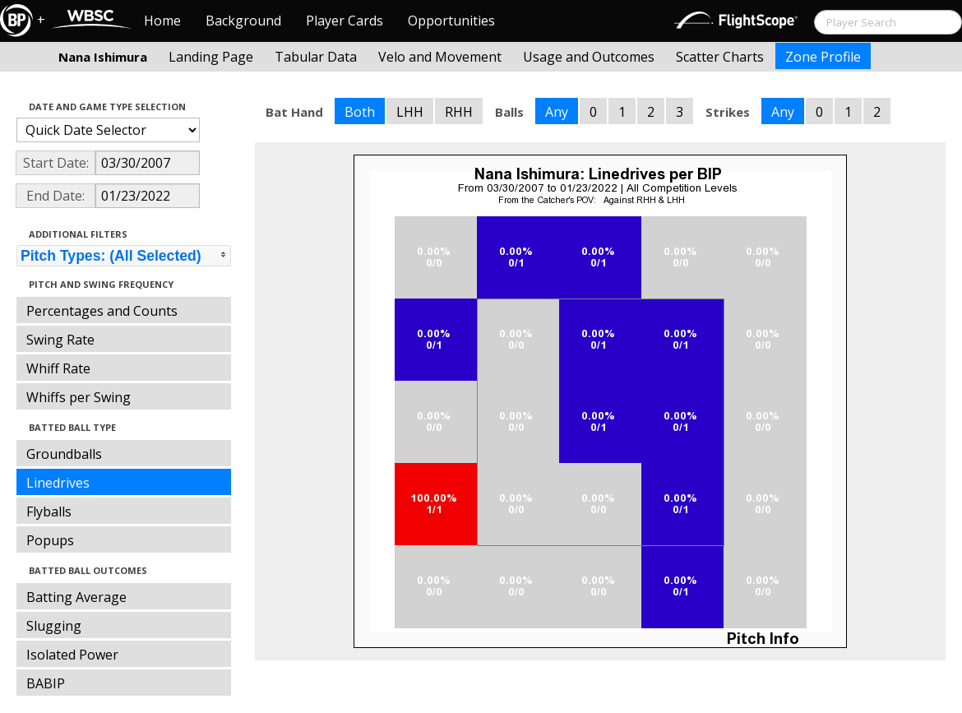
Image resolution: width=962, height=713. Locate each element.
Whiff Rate (58, 368)
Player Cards (344, 21)
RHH (459, 112)
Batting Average (76, 597)
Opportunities (451, 21)
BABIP (45, 683)
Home (162, 21)
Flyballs (49, 511)
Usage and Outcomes (588, 57)
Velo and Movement (440, 57)
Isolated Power (72, 655)
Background (243, 21)
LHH (409, 112)
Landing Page (211, 57)
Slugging (53, 626)
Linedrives (58, 483)
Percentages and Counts (102, 311)
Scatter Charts (720, 57)
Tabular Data (316, 57)
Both (360, 112)
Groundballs (64, 454)
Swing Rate (60, 340)
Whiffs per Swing (78, 397)
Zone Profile (823, 57)
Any (556, 112)
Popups (50, 540)
